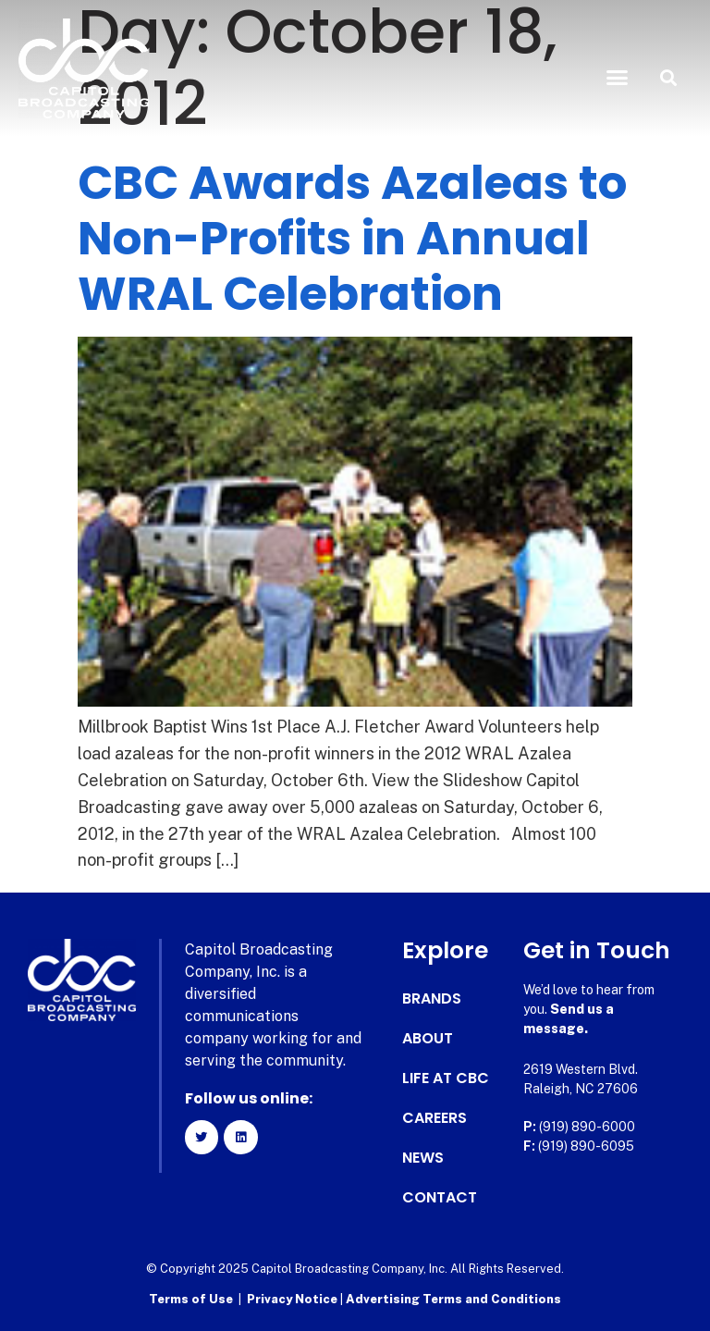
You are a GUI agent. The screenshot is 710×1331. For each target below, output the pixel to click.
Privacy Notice (293, 1299)
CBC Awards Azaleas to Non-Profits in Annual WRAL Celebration (352, 239)
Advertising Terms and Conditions (453, 1299)
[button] (617, 77)
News (423, 1158)
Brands (431, 999)
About (427, 1038)
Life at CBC (445, 1078)
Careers (434, 1118)
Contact (439, 1198)
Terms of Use (191, 1299)
